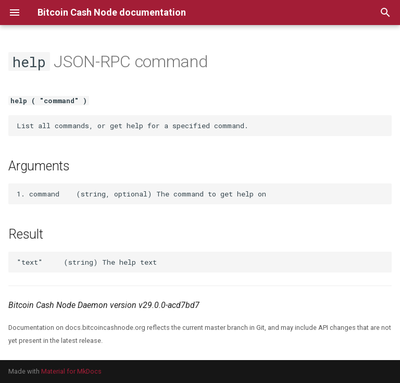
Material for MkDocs (71, 371)
